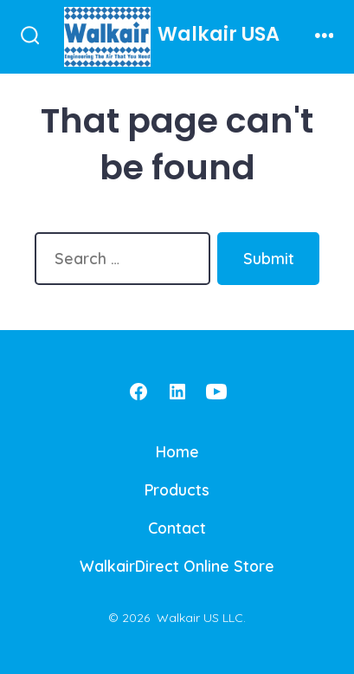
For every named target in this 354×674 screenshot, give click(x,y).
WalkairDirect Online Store (177, 565)
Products (177, 489)
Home (177, 451)
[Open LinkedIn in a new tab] (177, 391)
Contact (177, 527)
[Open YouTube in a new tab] (216, 391)
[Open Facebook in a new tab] (138, 391)
